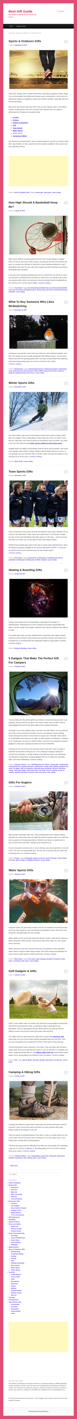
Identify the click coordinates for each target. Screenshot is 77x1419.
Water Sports (18, 131)
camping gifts (54, 764)
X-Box (13, 1313)
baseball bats (32, 558)
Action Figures (16, 1274)
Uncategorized (13, 1299)
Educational (15, 1281)
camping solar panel (27, 766)
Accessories (15, 1304)
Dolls (13, 1279)
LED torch (55, 768)
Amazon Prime (21, 26)
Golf (14, 125)
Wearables (14, 1244)
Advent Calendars (15, 1183)
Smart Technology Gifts (16, 1233)
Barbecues (14, 1226)
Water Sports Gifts (21, 870)
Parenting (14, 1235)
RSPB (41, 371)
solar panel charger (20, 770)
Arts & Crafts (15, 1277)
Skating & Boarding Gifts (25, 570)
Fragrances (15, 1187)
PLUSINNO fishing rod (33, 860)
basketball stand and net (55, 558)
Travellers (12, 1297)
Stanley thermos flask (50, 371)
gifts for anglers (21, 860)
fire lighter (16, 768)
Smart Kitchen (16, 1242)
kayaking (43, 959)
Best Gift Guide (20, 11)
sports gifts (47, 192)
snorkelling (16, 961)
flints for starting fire (27, 768)
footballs (37, 560)
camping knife (63, 764)
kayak (38, 959)
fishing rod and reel (39, 858)
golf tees (59, 1060)
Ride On (14, 1295)
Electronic (14, 1284)
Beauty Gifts (13, 1185)
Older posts (13, 1165)
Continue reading (45, 283)
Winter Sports (18, 461)
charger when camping (51, 766)
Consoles (14, 1306)
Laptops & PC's (16, 1210)
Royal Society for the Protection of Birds (25, 371)
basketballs (12, 560)
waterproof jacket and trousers (24, 373)
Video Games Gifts (15, 1302)
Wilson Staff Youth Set (44, 1052)
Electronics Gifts (14, 1201)
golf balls (36, 1060)
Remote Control (16, 1293)
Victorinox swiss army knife (37, 772)
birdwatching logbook (51, 369)
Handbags (12, 1219)
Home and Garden (15, 1224)
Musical (13, 1288)
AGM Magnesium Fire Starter (40, 764)
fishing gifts (28, 858)
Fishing (15, 120)
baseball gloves (42, 558)
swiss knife (41, 770)
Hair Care (14, 1189)
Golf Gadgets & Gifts (22, 971)
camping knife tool (14, 766)
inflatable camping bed (16, 1158)
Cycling (13, 1256)
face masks (31, 959)
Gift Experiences (14, 1217)
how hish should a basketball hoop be (24, 290)
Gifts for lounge (16, 1229)
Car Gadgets (15, 1206)
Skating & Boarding (20, 123)
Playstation (15, 1309)
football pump (30, 560)
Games (13, 1286)
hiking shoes (61, 1156)
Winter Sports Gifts (21, 382)
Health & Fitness (14, 1222)
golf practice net (51, 1060)
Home (11, 26)
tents (25, 1158)
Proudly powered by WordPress (38, 1411)
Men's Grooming (16, 1194)
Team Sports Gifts (21, 471)
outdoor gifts (39, 192)
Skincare (14, 1196)
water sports (25, 961)
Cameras (14, 1203)
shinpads (44, 560)
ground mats (45, 1156)
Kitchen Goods (16, 1231)
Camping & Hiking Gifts (24, 1072)
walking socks (31, 1158)
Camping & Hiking (20, 764)
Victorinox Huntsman (21, 772)
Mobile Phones (16, 1212)
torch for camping (51, 770)
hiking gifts (52, 1156)
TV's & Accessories (17, 1215)
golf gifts (42, 1060)
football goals (20, 560)
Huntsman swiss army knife (42, 768)
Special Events (14, 1247)
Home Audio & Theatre (18, 1208)
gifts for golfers (27, 1060)
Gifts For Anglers (20, 782)
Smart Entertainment (18, 1238)
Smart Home (15, 1240)
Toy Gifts (12, 1272)
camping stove (38, 766)
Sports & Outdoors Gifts (25, 41)
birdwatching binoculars (36, 369)
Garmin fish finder (51, 858)
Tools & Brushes (16, 1199)
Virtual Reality (15, 1311)
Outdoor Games (16, 1290)
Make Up (14, 1192)
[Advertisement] (38, 171)
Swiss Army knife (32, 770)
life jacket (50, 959)
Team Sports (18, 128)
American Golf (58, 1036)
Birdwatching (18, 369)
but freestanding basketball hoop (38, 288)
